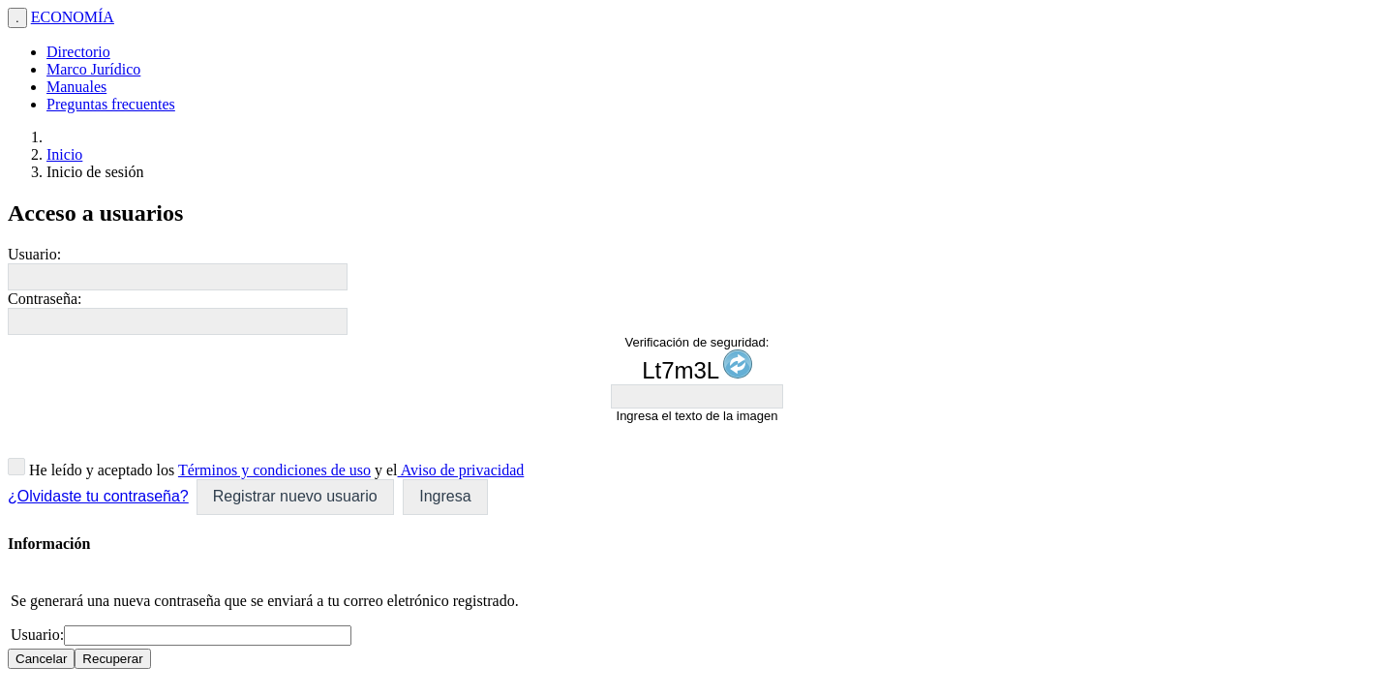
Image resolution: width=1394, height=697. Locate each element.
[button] (295, 497)
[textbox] (178, 276)
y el (384, 470)
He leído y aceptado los (99, 470)
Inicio (64, 154)
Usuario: (34, 254)
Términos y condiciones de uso (274, 470)
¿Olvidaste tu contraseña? (98, 496)
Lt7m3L (680, 370)
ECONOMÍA (72, 17)
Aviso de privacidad (461, 470)
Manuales (76, 86)
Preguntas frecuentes (110, 104)
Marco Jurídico (93, 69)
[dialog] (697, 601)
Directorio (78, 52)
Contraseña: (44, 298)
